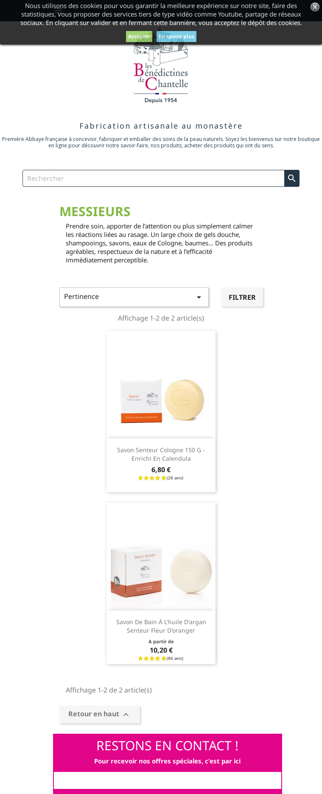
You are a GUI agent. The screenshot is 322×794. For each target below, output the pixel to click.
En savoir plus (176, 36)
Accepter (139, 36)
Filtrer (242, 297)
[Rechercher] (161, 178)
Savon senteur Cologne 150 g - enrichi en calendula (161, 454)
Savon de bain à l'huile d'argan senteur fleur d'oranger (161, 626)
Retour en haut (99, 714)
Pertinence (134, 297)
